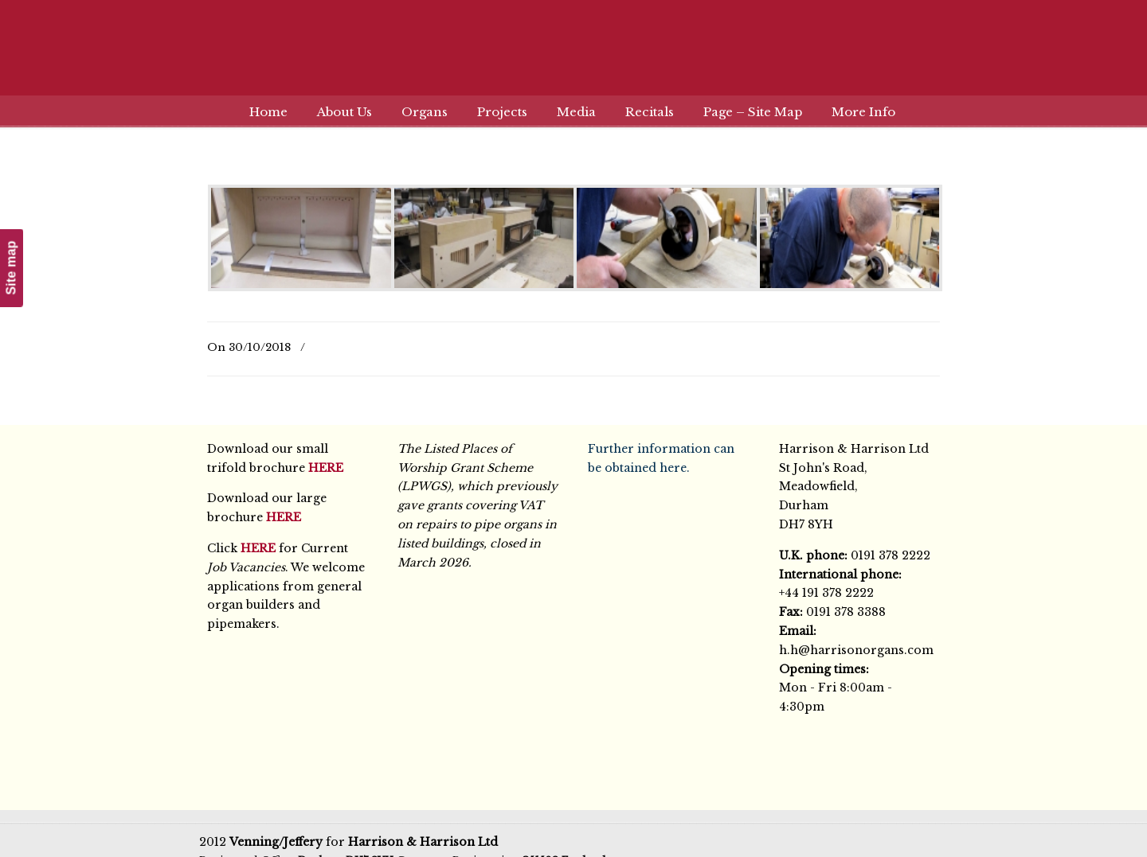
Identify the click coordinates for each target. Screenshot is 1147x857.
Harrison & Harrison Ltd (573, 57)
